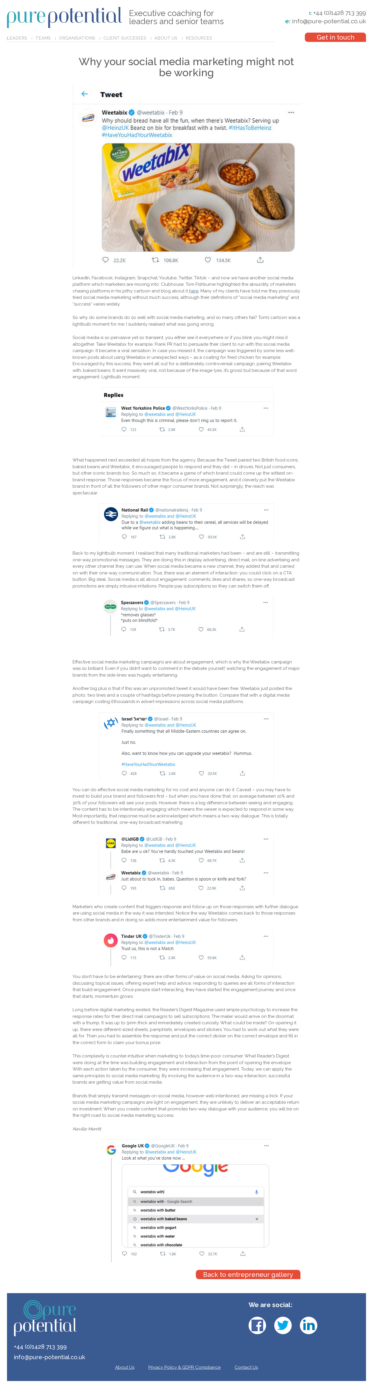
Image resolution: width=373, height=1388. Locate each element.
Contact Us (246, 1367)
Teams (43, 38)
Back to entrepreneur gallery (248, 1274)
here (193, 291)
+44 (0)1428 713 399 (339, 12)
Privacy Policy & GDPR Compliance (184, 1367)
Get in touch (335, 37)
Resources (199, 38)
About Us (165, 38)
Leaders (17, 38)
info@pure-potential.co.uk (325, 21)
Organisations (77, 38)
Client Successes (124, 38)
